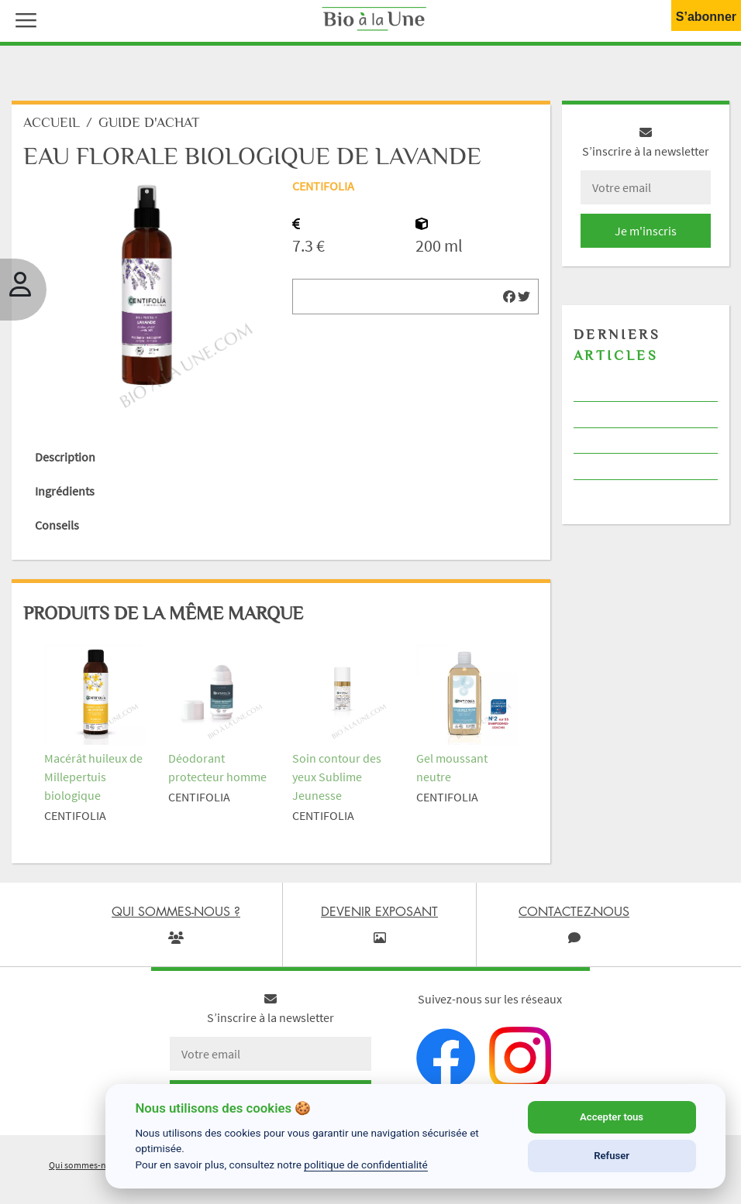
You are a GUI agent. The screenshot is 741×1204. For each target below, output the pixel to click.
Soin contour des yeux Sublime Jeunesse (336, 776)
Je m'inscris (646, 230)
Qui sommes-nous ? (87, 1165)
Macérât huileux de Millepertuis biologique (93, 776)
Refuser (611, 1155)
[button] (22, 18)
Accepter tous (611, 1117)
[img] (509, 296)
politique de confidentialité (366, 1164)
